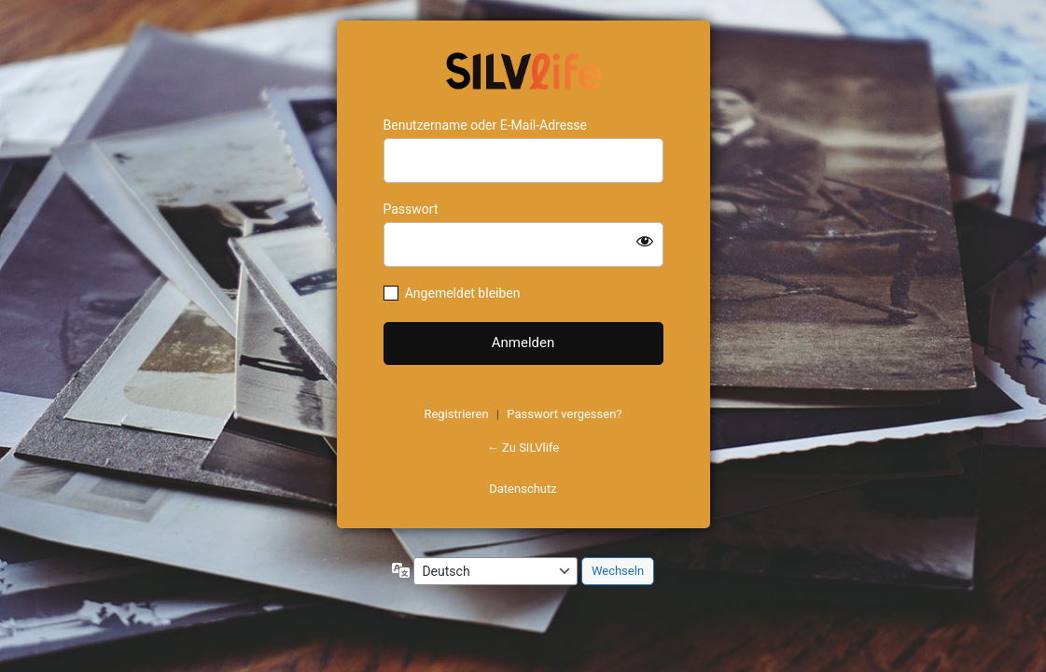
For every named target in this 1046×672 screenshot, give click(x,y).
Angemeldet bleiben (463, 293)
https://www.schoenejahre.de (523, 69)
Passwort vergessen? (564, 414)
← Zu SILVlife (523, 448)
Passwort (411, 209)
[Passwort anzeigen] (644, 240)
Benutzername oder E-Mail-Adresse (486, 125)
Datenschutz (522, 489)
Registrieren (456, 414)
